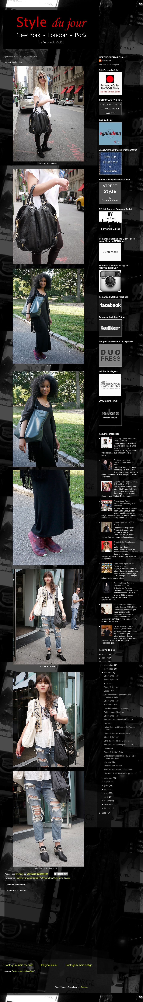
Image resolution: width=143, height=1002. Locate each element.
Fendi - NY (108, 748)
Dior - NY (108, 723)
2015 (104, 654)
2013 (104, 662)
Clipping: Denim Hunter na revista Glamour (125, 439)
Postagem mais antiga (79, 965)
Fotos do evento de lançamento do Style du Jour (124, 462)
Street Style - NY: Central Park (117, 733)
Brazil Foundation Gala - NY (116, 708)
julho (106, 785)
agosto (107, 782)
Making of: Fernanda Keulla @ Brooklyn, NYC (125, 483)
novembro (109, 669)
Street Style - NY (111, 676)
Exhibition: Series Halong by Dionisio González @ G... (119, 757)
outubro (108, 672)
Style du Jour (64, 878)
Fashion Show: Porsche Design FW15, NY (124, 584)
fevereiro (108, 804)
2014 (104, 658)
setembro (108, 778)
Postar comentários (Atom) (23, 971)
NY (40, 878)
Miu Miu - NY (109, 762)
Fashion (19, 878)
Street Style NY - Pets (113, 752)
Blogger (84, 987)
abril (106, 797)
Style (55, 878)
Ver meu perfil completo (109, 64)
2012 (104, 813)
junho (107, 789)
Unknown (106, 60)
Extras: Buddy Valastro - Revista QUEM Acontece (124, 627)
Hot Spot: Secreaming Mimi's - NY (118, 744)
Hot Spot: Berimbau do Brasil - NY (118, 719)
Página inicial (49, 965)
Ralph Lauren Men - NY (114, 712)
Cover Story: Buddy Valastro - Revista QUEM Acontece (124, 503)
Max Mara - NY (110, 704)
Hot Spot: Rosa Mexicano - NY (117, 773)
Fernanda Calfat (31, 878)
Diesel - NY (109, 691)
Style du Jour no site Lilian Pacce (118, 741)
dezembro (109, 665)
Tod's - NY (108, 683)
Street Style (47, 878)
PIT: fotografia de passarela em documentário (117, 696)
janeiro (107, 808)
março (107, 800)
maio (106, 793)
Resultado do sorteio (113, 766)
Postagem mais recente (18, 965)
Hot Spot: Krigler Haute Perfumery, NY (124, 565)
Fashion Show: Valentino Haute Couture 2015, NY (124, 606)
